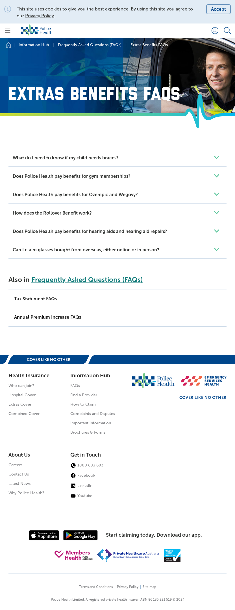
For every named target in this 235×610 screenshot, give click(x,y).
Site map (149, 587)
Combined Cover (24, 413)
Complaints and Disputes (92, 413)
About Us (19, 455)
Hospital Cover (22, 395)
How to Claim (83, 404)
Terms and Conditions (96, 587)
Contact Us (18, 474)
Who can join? (21, 385)
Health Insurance (28, 376)
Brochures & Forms (87, 432)
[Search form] (227, 30)
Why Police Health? (26, 493)
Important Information (90, 423)
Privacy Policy (39, 15)
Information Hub (90, 376)
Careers (15, 465)
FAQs (75, 385)
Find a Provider (83, 395)
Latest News (19, 483)
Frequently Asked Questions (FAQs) (87, 279)
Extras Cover (19, 404)
